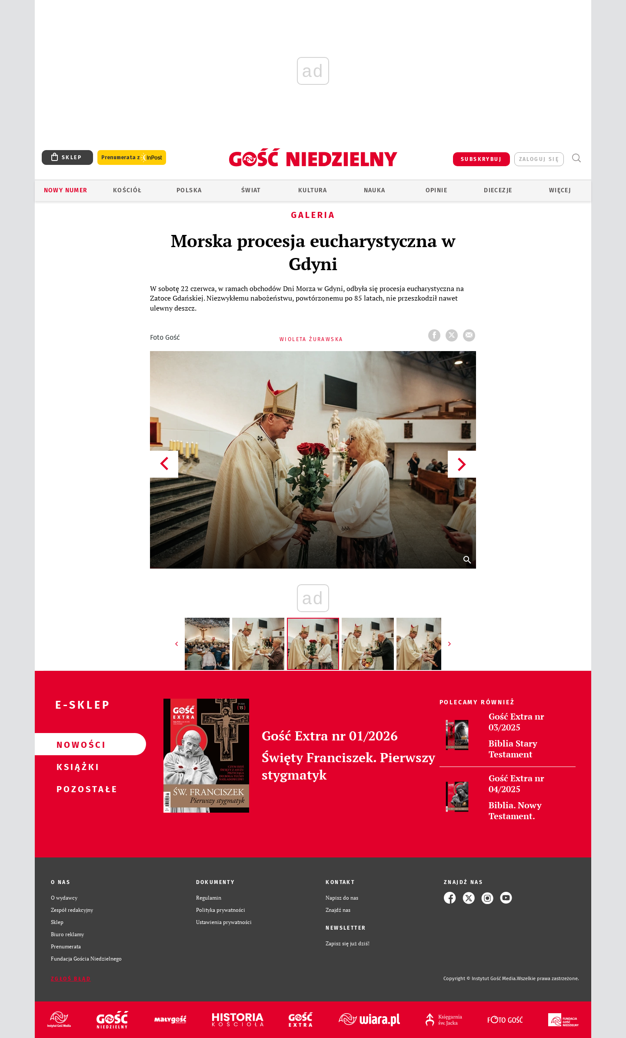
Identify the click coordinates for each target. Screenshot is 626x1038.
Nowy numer (66, 190)
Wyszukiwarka (576, 158)
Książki (77, 766)
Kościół (127, 190)
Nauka (375, 190)
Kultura (312, 190)
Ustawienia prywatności (224, 922)
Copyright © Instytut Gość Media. (480, 978)
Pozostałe (77, 789)
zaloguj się (539, 159)
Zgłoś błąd (71, 979)
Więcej (560, 190)
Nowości (77, 744)
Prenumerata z (131, 158)
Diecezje (498, 190)
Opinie (436, 190)
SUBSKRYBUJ (481, 159)
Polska (189, 190)
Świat (251, 190)
